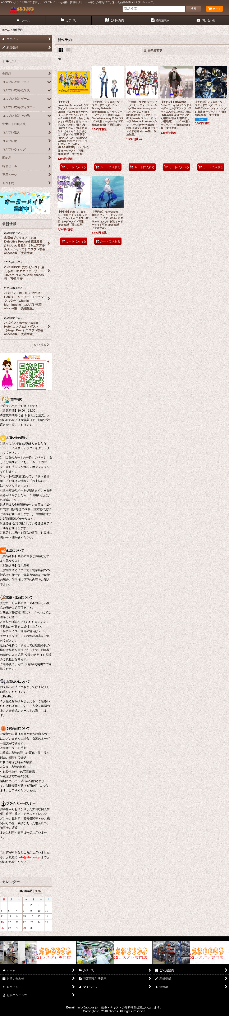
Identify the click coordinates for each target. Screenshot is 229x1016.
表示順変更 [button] (153, 50)
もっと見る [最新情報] (41, 344)
